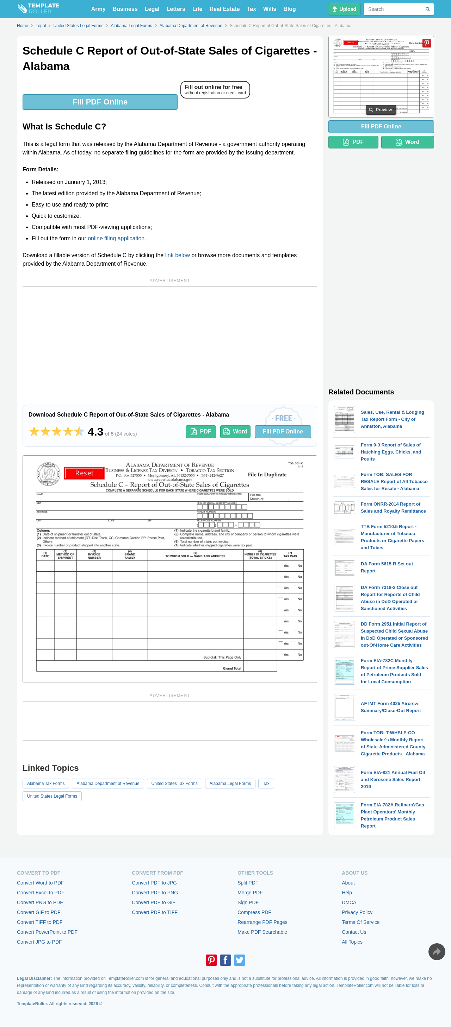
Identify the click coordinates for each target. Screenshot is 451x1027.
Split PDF (247, 883)
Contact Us (354, 932)
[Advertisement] (170, 334)
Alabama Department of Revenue (107, 783)
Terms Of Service (360, 922)
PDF (201, 431)
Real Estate (224, 9)
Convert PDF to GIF (153, 902)
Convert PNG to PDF (40, 902)
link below (177, 255)
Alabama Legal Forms (230, 783)
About (348, 883)
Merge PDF (250, 892)
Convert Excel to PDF (40, 892)
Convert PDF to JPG (154, 883)
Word (235, 431)
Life (197, 9)
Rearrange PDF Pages (262, 922)
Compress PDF (254, 912)
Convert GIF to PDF (39, 912)
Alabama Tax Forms (45, 783)
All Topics (352, 942)
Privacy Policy (357, 912)
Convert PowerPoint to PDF (47, 932)
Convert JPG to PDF (39, 942)
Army (98, 9)
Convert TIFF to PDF (40, 922)
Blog (289, 9)
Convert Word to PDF (40, 883)
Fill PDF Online (100, 101)
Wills (269, 9)
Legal (152, 9)
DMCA (349, 902)
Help (347, 892)
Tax (251, 9)
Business (125, 9)
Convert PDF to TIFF (155, 912)
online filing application (116, 238)
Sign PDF (248, 902)
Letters (176, 9)
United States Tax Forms (175, 783)
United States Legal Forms (52, 796)
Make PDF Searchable (262, 932)
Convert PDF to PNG (155, 892)
